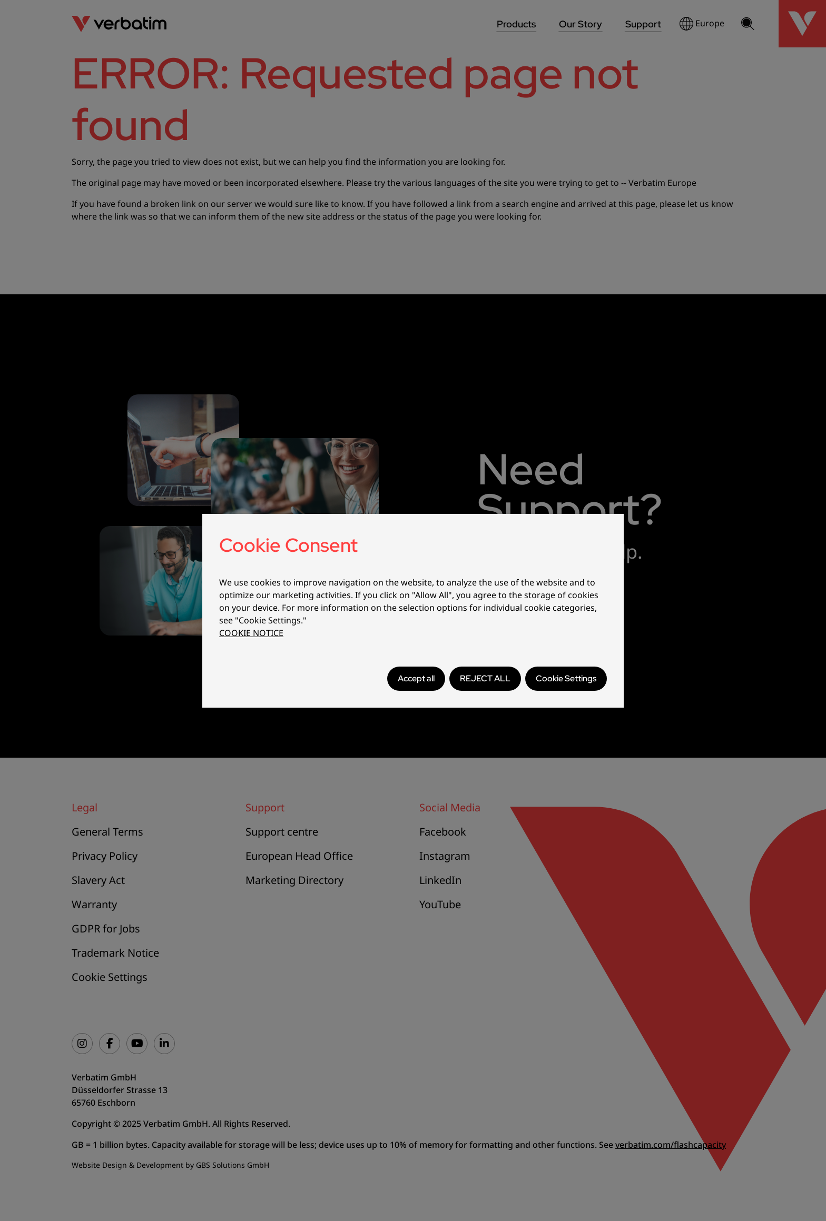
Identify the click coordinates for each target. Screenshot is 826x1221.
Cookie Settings (566, 678)
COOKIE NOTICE (251, 633)
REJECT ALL (485, 678)
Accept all (416, 678)
